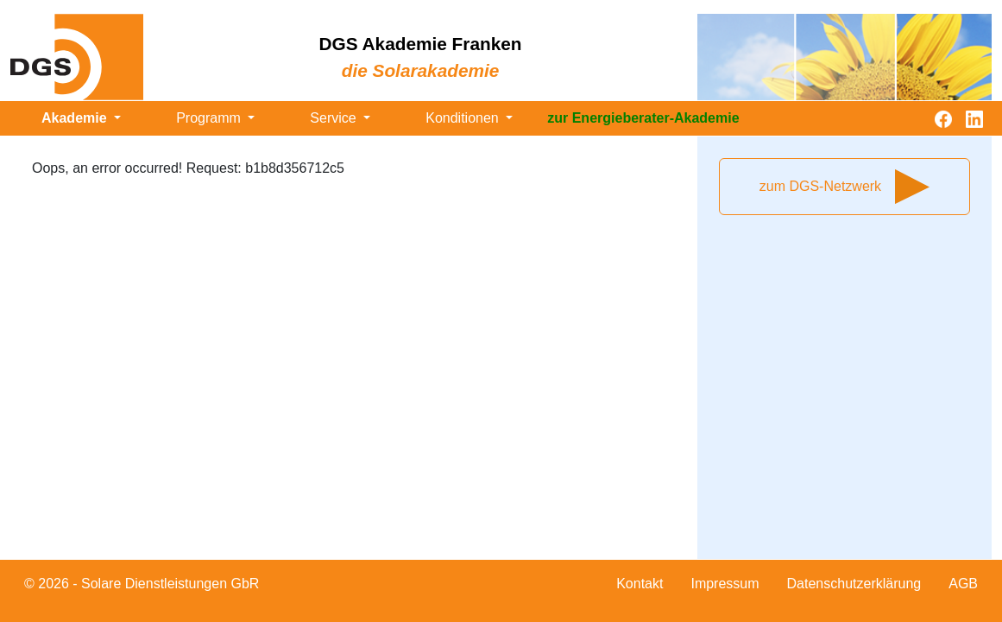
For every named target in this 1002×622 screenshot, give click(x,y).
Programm (210, 118)
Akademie (75, 118)
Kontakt (639, 583)
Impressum (724, 583)
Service (335, 118)
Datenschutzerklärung (854, 583)
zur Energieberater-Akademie (643, 118)
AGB (963, 583)
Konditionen (463, 118)
